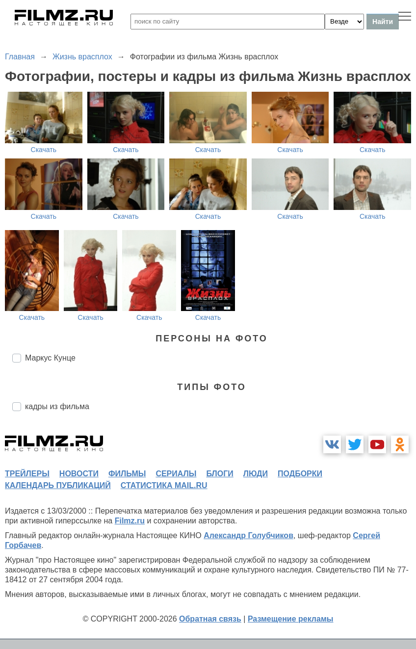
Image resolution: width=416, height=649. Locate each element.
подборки (300, 473)
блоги (219, 473)
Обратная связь (210, 619)
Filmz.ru (130, 521)
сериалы (176, 473)
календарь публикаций (58, 485)
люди (255, 473)
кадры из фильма (57, 406)
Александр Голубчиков (248, 535)
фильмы (127, 473)
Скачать (44, 150)
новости (79, 473)
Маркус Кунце (50, 358)
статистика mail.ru (164, 485)
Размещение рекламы (291, 619)
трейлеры (27, 473)
